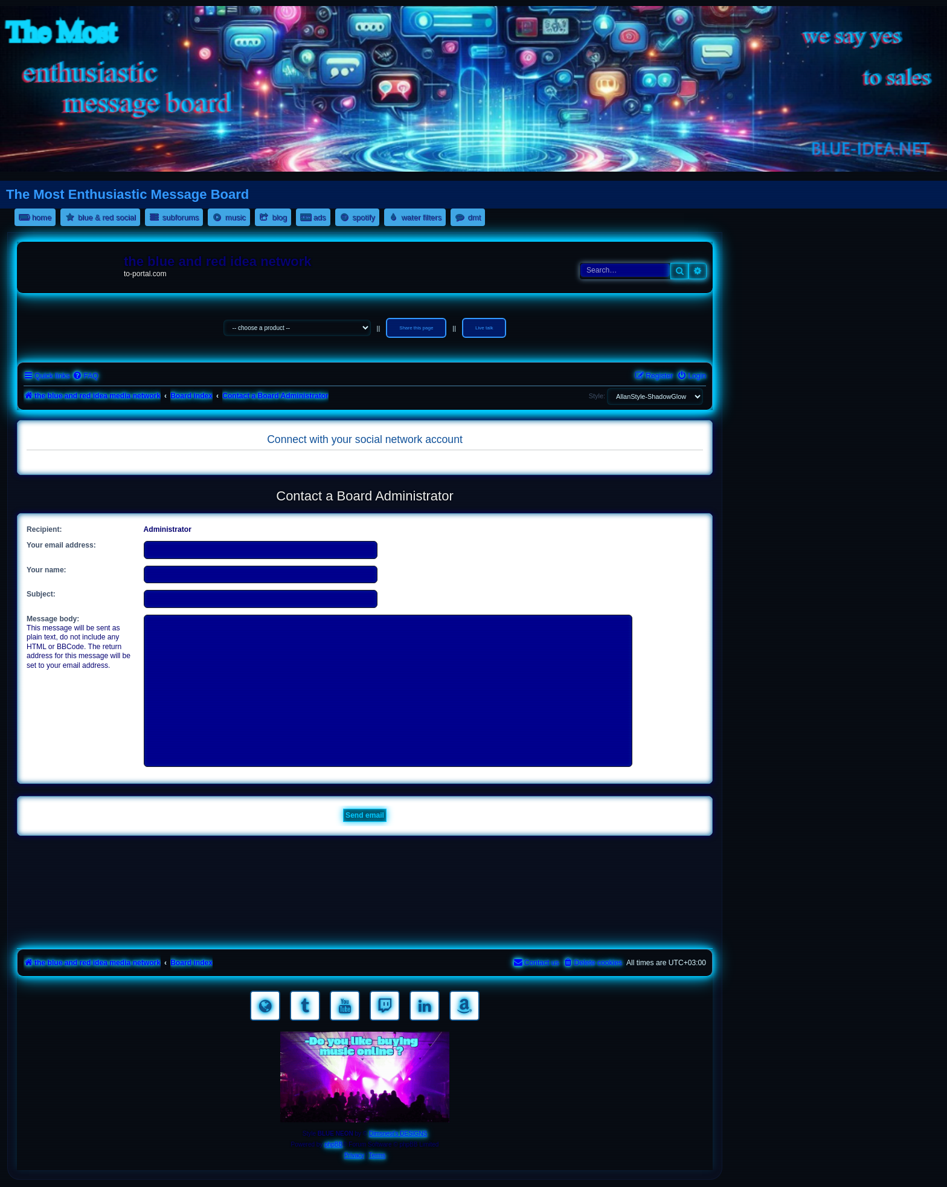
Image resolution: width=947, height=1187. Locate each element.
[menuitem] (85, 376)
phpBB (333, 1144)
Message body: (53, 619)
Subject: (41, 594)
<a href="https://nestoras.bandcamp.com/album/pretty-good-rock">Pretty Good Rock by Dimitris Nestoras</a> (365, 928)
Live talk (484, 328)
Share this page (416, 328)
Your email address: (61, 545)
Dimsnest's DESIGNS (398, 1133)
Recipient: (44, 529)
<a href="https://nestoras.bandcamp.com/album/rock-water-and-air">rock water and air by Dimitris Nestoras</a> (365, 894)
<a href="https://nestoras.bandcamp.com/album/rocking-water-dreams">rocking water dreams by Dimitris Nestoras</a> (365, 860)
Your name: (46, 570)
